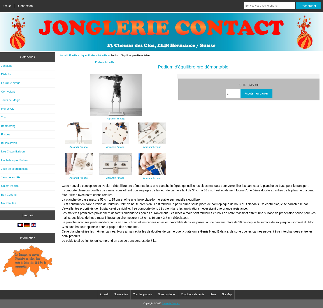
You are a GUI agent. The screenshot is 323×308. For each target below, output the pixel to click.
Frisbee (6, 134)
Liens (213, 294)
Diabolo (6, 74)
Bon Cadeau (9, 194)
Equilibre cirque (78, 55)
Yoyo (4, 117)
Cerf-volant (8, 91)
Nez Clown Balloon (13, 151)
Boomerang (8, 126)
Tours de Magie (10, 100)
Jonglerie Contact (171, 303)
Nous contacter (167, 294)
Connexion (25, 6)
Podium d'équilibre (98, 55)
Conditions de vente (192, 294)
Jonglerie (6, 65)
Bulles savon (9, 143)
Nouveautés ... (10, 203)
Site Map (226, 294)
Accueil (7, 6)
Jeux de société (11, 177)
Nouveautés (121, 294)
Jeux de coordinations (14, 168)
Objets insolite (10, 185)
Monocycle (7, 108)
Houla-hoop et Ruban (14, 160)
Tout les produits (142, 294)
